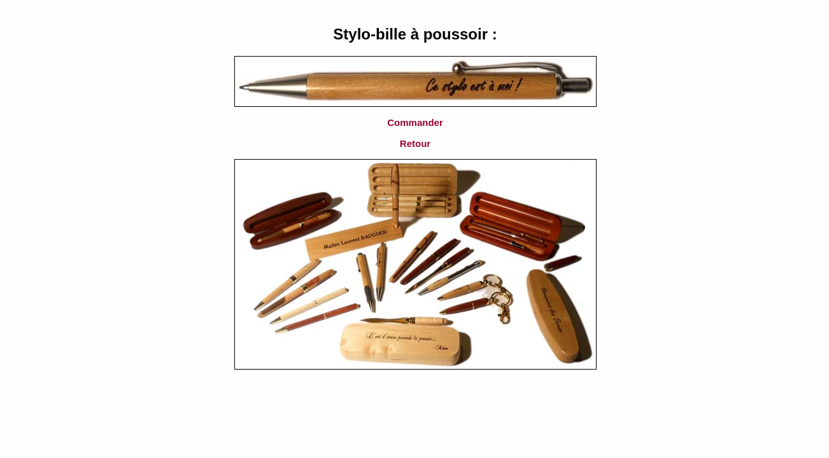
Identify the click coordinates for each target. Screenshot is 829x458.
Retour (415, 143)
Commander (415, 122)
